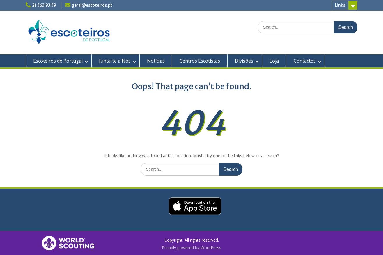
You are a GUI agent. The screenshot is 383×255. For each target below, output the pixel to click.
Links (340, 5)
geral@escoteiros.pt (92, 5)
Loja (274, 61)
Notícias (156, 61)
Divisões (244, 61)
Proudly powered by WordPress (191, 247)
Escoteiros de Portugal (58, 61)
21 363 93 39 (44, 5)
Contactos (305, 61)
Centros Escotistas (200, 61)
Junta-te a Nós (115, 61)
